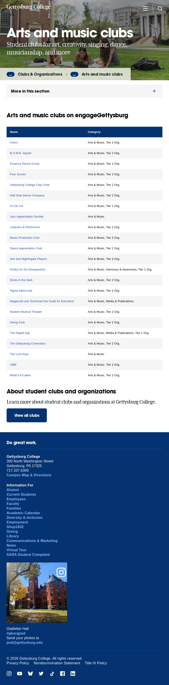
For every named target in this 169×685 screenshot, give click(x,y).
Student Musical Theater (26, 311)
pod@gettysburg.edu (25, 642)
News (11, 545)
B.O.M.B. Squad (20, 153)
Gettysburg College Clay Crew (30, 184)
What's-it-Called (20, 375)
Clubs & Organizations (40, 74)
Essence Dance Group (25, 163)
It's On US (16, 206)
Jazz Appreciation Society (27, 216)
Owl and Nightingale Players (28, 259)
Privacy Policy (18, 663)
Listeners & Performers (25, 227)
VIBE (13, 364)
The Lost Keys (19, 354)
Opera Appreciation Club (26, 248)
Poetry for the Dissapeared (27, 269)
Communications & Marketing (32, 541)
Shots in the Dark (21, 280)
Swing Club (17, 322)
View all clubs (26, 415)
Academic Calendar (23, 513)
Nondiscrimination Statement (57, 663)
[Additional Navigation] (145, 8)
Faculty (13, 504)
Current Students (21, 494)
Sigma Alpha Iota (21, 290)
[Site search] (160, 8)
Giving (12, 531)
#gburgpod (16, 633)
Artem (14, 142)
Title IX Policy (96, 663)
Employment (17, 522)
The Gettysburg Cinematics (28, 343)
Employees (16, 499)
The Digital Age (20, 333)
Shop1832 (15, 527)
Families (14, 508)
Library (13, 536)
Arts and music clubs (102, 74)
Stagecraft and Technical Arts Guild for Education (42, 301)
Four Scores (18, 174)
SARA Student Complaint (28, 555)
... (10, 74)
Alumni (13, 490)
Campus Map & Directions (29, 475)
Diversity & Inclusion (24, 517)
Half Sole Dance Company (27, 195)
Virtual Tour (17, 550)
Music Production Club (24, 237)
